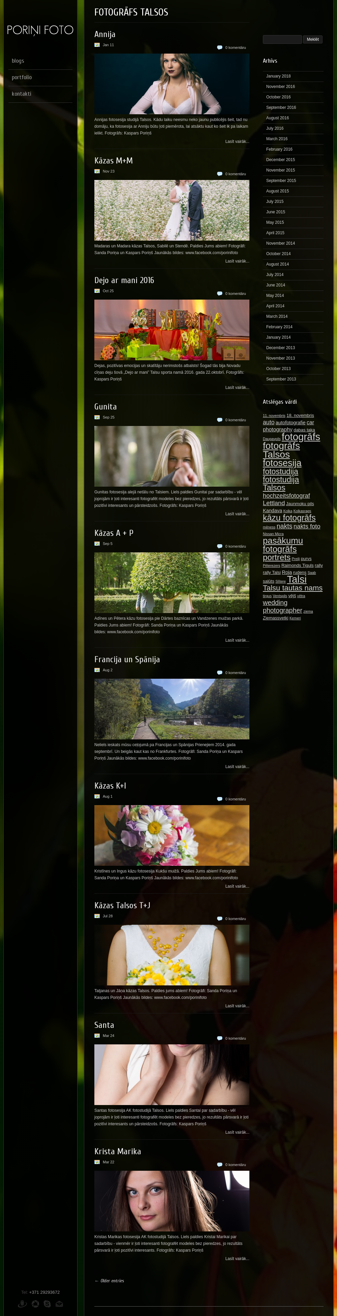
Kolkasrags (302, 511)
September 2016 (281, 107)
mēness (269, 527)
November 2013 (280, 358)
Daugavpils (272, 439)
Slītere (280, 581)
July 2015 (274, 201)
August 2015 (277, 191)
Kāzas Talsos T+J (122, 905)
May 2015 (275, 222)
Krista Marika (117, 1151)
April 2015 (275, 233)
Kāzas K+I (110, 786)
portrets (276, 557)
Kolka (288, 511)
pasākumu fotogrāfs (283, 545)
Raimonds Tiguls (297, 565)
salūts (268, 581)
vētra (301, 596)
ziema (308, 611)
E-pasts (59, 1304)
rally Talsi (272, 572)
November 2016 (280, 86)
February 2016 (279, 149)
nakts (285, 526)
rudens (300, 572)
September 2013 (281, 379)
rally (319, 565)
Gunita (105, 407)
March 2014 (276, 316)
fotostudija (280, 471)
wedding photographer (282, 606)
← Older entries (109, 1281)
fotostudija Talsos (281, 483)
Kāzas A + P (113, 533)
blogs (18, 60)
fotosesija (282, 463)
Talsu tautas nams (293, 588)
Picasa (35, 1304)
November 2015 (280, 170)
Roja (287, 572)
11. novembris (274, 416)
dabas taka (304, 429)
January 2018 (278, 76)
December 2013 (280, 347)
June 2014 (275, 285)
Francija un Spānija (127, 659)
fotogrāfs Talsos (281, 450)
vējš (292, 595)
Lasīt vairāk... (237, 141)
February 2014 (279, 327)
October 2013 (278, 368)
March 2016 (276, 138)
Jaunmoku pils (300, 503)
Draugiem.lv (22, 1304)
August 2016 (277, 118)
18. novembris (300, 415)
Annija (105, 34)
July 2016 (274, 128)
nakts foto (307, 526)
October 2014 (278, 253)
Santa (104, 1025)
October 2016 (278, 97)
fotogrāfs (301, 436)
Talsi (297, 579)
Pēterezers (271, 565)
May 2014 (275, 295)
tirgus (267, 596)
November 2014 (280, 243)
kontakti (21, 93)
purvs (306, 558)
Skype (47, 1304)
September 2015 (281, 180)
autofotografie (291, 422)
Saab (312, 573)
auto (269, 422)
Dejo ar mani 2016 (124, 280)
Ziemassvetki (275, 617)
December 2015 (280, 159)
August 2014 (277, 264)
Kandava (272, 510)
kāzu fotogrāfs (289, 517)
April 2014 (275, 306)
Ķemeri (295, 618)
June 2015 (275, 212)
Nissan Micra (273, 534)
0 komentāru (235, 47)
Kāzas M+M (113, 161)
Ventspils (280, 596)
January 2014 (278, 337)
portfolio (22, 77)
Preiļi (296, 559)
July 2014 (274, 274)
